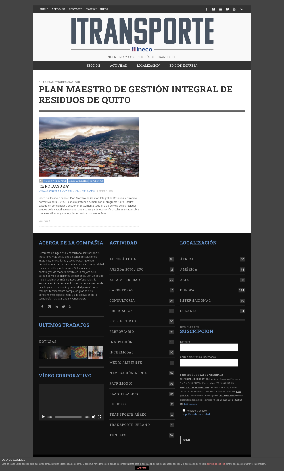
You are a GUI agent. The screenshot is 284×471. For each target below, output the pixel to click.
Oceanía (188, 311)
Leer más (45, 220)
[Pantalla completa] (99, 417)
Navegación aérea (128, 373)
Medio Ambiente (78, 180)
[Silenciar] (93, 417)
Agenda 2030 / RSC (126, 269)
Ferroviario (121, 331)
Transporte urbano (129, 424)
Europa (187, 290)
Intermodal (121, 352)
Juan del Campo (85, 191)
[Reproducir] (43, 417)
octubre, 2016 (105, 191)
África (187, 259)
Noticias (48, 341)
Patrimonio (120, 383)
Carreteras (121, 290)
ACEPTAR (142, 468)
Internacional (195, 300)
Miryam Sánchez (49, 191)
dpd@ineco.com (190, 404)
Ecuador (61, 180)
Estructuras (122, 321)
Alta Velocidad (124, 280)
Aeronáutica (122, 259)
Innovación (121, 342)
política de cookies (216, 464)
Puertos (117, 404)
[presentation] (207, 426)
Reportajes (97, 180)
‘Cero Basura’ (54, 186)
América (49, 180)
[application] (71, 402)
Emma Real (67, 191)
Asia (184, 280)
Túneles (117, 435)
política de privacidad (197, 414)
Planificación (124, 394)
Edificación (121, 311)
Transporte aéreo (128, 414)
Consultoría (122, 300)
